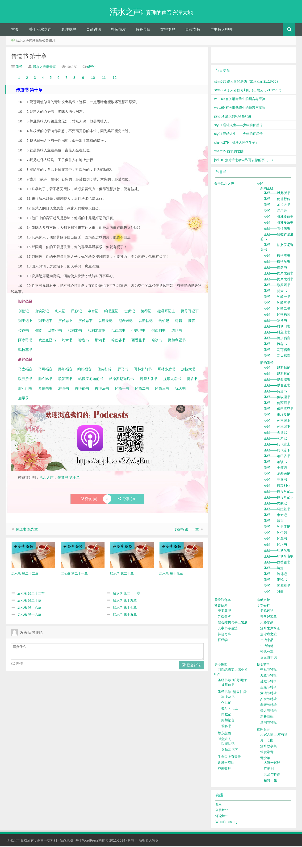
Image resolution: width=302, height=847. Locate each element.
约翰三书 (162, 389)
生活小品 (266, 641)
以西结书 (118, 331)
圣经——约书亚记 (277, 528)
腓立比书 (45, 380)
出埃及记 (41, 312)
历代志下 (85, 322)
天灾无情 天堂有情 (274, 735)
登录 (218, 805)
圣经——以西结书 (277, 380)
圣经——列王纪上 (277, 421)
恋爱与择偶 (272, 775)
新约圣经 (266, 189)
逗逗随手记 (268, 658)
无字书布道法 (228, 629)
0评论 (91, 68)
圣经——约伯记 (275, 533)
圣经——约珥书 (275, 545)
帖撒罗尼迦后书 (121, 380)
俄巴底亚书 (47, 341)
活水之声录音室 (44, 68)
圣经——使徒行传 (277, 200)
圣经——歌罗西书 (277, 286)
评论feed (221, 817)
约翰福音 (84, 370)
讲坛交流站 (226, 763)
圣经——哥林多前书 (279, 217)
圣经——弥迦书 (275, 480)
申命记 (93, 312)
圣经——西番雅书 (277, 563)
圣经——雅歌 (274, 592)
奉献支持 (192, 30)
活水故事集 (268, 747)
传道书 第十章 (29, 57)
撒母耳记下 (190, 312)
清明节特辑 (268, 723)
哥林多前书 (143, 370)
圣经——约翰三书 (277, 303)
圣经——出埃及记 (277, 415)
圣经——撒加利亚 (277, 486)
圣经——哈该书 (275, 463)
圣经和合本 (222, 601)
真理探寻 (68, 30)
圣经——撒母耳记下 (279, 498)
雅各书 (63, 389)
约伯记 (164, 322)
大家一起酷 (272, 763)
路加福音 (65, 370)
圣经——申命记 (275, 516)
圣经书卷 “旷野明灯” (232, 681)
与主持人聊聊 (221, 30)
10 (93, 78)
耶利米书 (75, 331)
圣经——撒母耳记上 (279, 492)
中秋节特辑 (268, 670)
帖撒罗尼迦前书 (91, 380)
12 (114, 78)
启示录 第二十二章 (31, 594)
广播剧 (269, 769)
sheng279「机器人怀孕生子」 (236, 143)
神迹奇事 (224, 635)
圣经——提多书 (275, 268)
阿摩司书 (25, 341)
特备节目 (143, 30)
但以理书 (138, 331)
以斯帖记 (145, 322)
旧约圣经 (266, 364)
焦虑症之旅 (268, 635)
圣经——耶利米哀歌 (279, 557)
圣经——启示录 (275, 211)
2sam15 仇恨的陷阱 (228, 152)
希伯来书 (45, 389)
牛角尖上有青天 (229, 757)
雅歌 (38, 331)
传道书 (24, 331)
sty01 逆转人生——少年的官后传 (238, 126)
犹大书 (180, 389)
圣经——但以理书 (277, 398)
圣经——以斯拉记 (277, 374)
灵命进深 (93, 30)
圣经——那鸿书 (275, 581)
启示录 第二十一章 (126, 594)
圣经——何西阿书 (277, 404)
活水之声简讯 (270, 629)
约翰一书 (122, 389)
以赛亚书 (55, 331)
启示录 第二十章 (29, 601)
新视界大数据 (149, 841)
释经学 (223, 641)
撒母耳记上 (166, 312)
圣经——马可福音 (277, 351)
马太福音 (25, 370)
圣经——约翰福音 (277, 315)
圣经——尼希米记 (277, 474)
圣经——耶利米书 (277, 551)
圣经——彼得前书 (277, 256)
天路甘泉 (266, 623)
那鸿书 (100, 341)
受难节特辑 (268, 682)
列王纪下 (45, 322)
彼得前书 (82, 389)
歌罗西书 (65, 380)
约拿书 (67, 341)
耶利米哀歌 (96, 331)
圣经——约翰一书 (277, 298)
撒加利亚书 (177, 341)
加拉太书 (188, 370)
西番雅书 (138, 341)
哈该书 (156, 341)
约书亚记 (111, 312)
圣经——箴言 (274, 522)
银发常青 (266, 753)
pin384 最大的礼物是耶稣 (233, 117)
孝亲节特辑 (268, 706)
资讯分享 (266, 653)
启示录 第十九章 (125, 601)
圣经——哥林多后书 (279, 223)
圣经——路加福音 (277, 339)
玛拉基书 (25, 351)
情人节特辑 (268, 711)
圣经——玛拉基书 (277, 510)
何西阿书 (158, 331)
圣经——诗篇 (274, 569)
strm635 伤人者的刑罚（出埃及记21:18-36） (247, 82)
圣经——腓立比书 (277, 333)
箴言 (191, 322)
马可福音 (45, 370)
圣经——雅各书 (275, 345)
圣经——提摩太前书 (279, 274)
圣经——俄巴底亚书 (279, 410)
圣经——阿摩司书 (277, 586)
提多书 (192, 380)
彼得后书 (102, 389)
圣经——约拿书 (275, 539)
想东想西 (224, 734)
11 (104, 78)
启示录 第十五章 (125, 615)
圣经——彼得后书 (277, 262)
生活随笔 (266, 647)
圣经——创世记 (275, 433)
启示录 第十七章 (125, 608)
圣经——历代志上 (277, 445)
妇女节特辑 (268, 700)
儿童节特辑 (268, 676)
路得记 (146, 312)
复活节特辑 (268, 694)
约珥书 (177, 331)
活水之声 (46, 478)
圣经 (18, 68)
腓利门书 (25, 389)
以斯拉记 (105, 322)
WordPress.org (226, 823)
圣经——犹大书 (275, 292)
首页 (15, 30)
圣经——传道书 (275, 392)
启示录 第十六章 (29, 615)
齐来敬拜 (224, 769)
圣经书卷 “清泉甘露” (232, 693)
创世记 (23, 312)
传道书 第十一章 (186, 530)
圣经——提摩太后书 (279, 280)
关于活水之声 (40, 30)
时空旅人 (224, 740)
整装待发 (118, 30)
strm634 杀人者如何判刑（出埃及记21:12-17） (248, 91)
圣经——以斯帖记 (277, 368)
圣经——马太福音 (277, 357)
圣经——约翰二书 (277, 309)
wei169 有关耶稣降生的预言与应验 (239, 100)
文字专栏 (168, 30)
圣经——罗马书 (275, 321)
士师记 (129, 312)
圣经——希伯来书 (277, 229)
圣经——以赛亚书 (277, 386)
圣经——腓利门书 (277, 327)
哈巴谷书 (118, 341)
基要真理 (224, 611)
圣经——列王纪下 (277, 427)
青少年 (265, 759)
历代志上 (65, 322)
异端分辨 (224, 617)
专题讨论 (266, 611)
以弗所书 (25, 380)
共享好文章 (268, 617)
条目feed (221, 811)
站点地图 (66, 841)
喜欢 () (88, 500)
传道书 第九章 (27, 530)
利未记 (60, 312)
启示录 (23, 399)
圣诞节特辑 (268, 688)
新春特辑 (266, 717)
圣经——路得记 (275, 575)
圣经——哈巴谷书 (277, 457)
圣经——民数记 (275, 504)
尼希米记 (125, 322)
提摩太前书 (148, 380)
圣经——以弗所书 (277, 194)
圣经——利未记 (275, 439)
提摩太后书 (172, 380)
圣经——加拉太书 (277, 206)
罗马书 (122, 370)
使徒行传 (104, 370)
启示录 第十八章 (29, 608)
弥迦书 (83, 341)
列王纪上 (25, 322)
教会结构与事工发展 (232, 623)
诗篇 (178, 322)
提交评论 (191, 666)
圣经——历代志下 (277, 451)
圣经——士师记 (275, 469)
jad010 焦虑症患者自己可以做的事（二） (244, 161)
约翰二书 (142, 389)
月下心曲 (266, 741)
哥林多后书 (166, 370)
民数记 (77, 312)
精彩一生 (270, 781)
